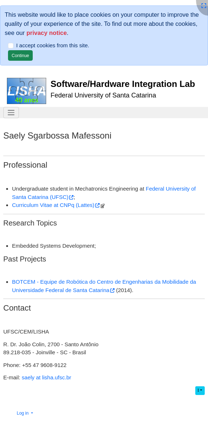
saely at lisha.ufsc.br (46, 377)
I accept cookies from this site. (52, 45)
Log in (23, 413)
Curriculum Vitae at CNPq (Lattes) (53, 205)
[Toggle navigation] (11, 112)
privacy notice (47, 32)
